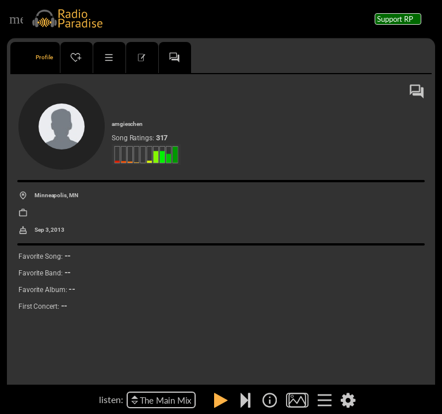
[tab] (35, 57)
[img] (269, 400)
